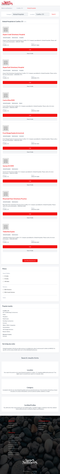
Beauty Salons (6, 331)
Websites (10, 438)
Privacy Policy (26, 471)
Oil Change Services (8, 329)
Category (8, 14)
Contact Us (10, 427)
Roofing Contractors (8, 321)
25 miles (6, 276)
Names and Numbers (6, 8)
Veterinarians (6, 327)
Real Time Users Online (13, 454)
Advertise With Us (42, 423)
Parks (4, 314)
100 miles (6, 281)
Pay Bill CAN (41, 429)
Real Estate (6, 318)
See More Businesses (30, 260)
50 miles (6, 278)
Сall (30, 49)
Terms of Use (34, 471)
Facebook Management (13, 452)
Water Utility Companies (9, 325)
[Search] (53, 14)
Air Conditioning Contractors (10, 312)
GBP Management (12, 442)
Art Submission (41, 425)
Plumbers (5, 316)
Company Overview (12, 423)
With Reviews (8, 289)
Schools (5, 323)
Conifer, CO (20, 8)
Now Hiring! (11, 425)
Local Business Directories (14, 434)
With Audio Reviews (9, 292)
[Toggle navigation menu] (58, 3)
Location (32, 14)
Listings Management (13, 440)
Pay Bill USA (41, 427)
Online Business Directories (14, 436)
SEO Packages (11, 446)
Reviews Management (13, 444)
